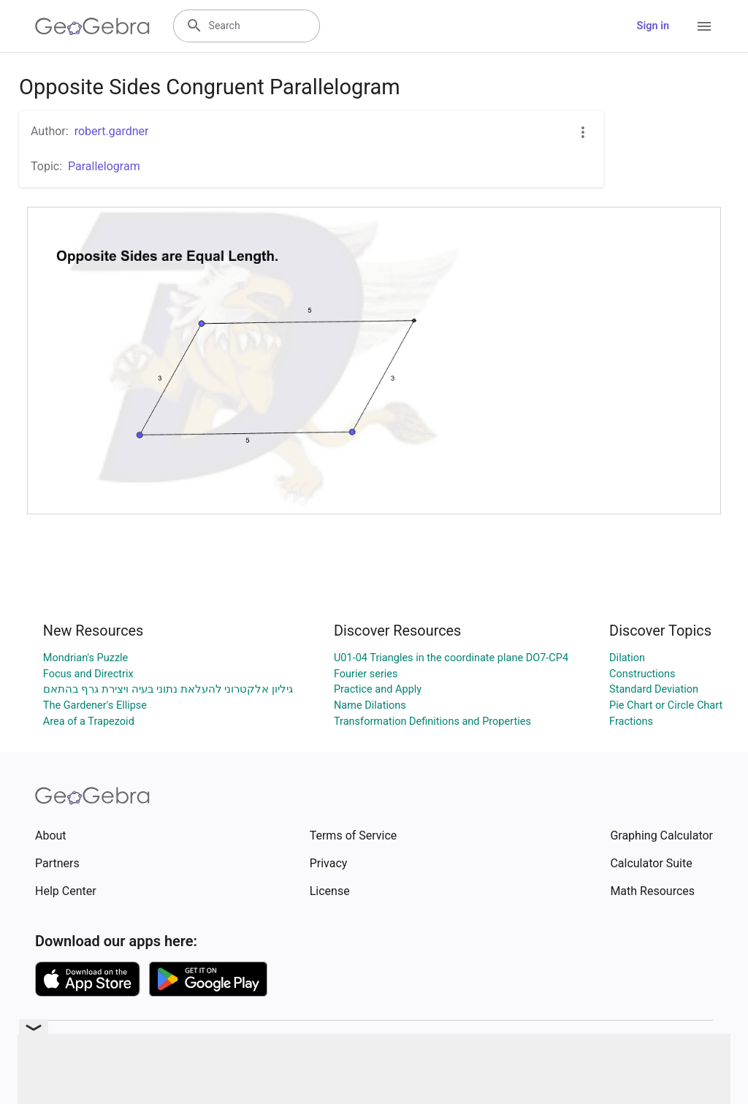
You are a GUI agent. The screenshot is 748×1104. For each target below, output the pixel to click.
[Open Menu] (704, 26)
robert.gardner (112, 131)
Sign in (653, 26)
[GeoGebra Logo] (92, 26)
